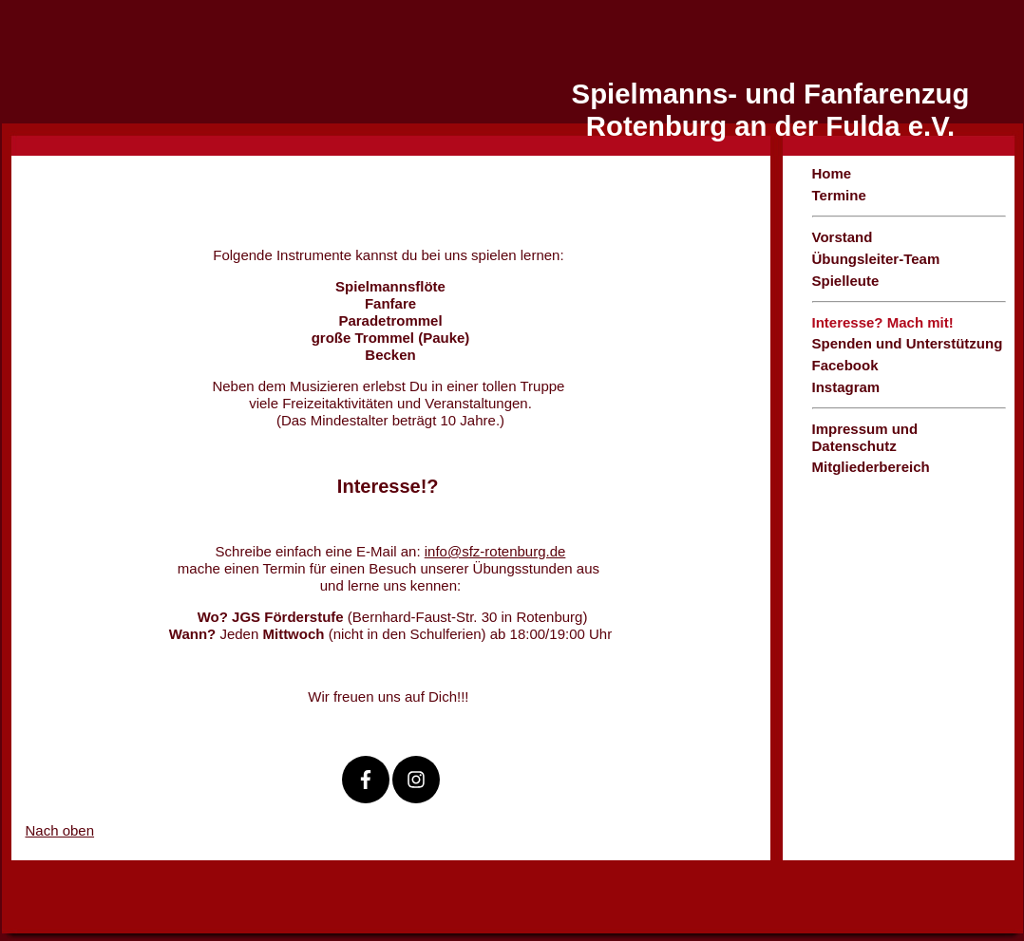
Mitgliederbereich (871, 467)
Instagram (846, 387)
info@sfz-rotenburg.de (495, 551)
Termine (839, 195)
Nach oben (60, 830)
